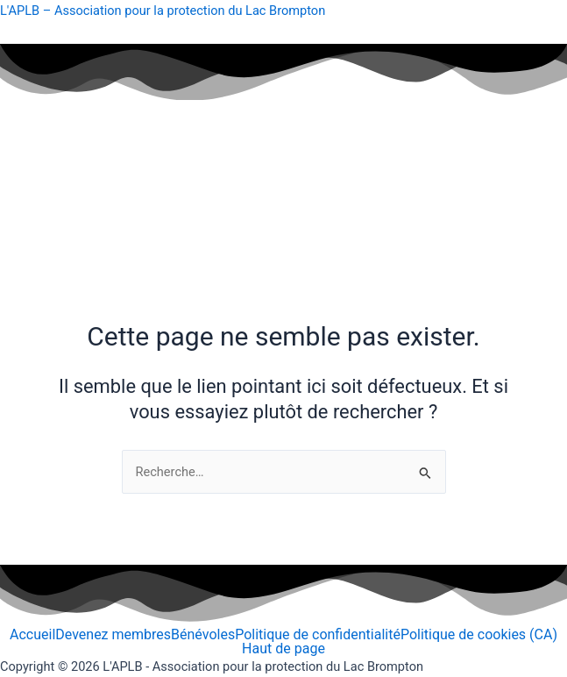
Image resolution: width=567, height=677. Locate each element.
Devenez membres (113, 635)
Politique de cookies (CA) (478, 635)
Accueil (32, 635)
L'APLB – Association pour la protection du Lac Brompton (162, 10)
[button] (283, 214)
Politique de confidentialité (317, 635)
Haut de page (283, 649)
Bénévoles (203, 635)
